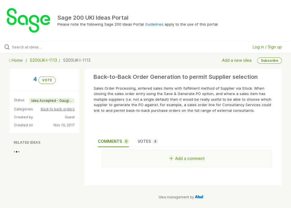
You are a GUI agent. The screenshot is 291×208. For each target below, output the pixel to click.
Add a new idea (236, 60)
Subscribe (269, 60)
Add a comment (187, 158)
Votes (148, 141)
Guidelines (154, 24)
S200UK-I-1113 (43, 60)
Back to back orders (58, 109)
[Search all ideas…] (38, 47)
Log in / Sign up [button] (267, 46)
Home (16, 60)
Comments (113, 141)
